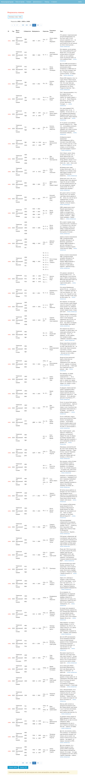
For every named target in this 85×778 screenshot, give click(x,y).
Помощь (47, 1)
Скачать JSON (13, 767)
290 (30, 25)
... (19, 25)
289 (27, 25)
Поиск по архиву (20, 1)
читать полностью (65, 46)
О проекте (54, 1)
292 (38, 25)
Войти (80, 1)
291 (34, 25)
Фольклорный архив (7, 2)
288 (23, 25)
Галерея (29, 1)
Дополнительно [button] (38, 1)
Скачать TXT (23, 767)
